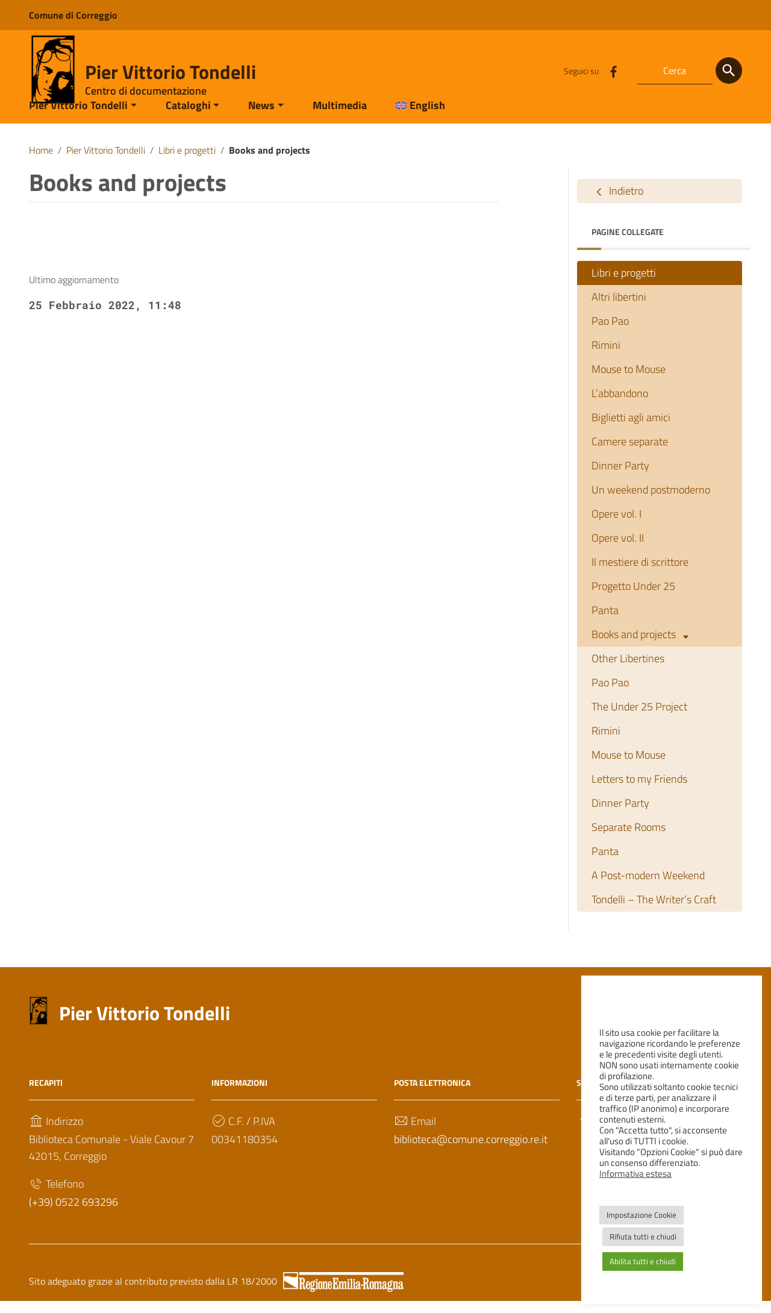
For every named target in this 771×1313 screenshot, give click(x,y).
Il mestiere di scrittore (640, 574)
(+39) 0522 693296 (73, 1213)
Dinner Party (620, 477)
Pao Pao (610, 333)
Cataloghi (188, 116)
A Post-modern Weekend (648, 887)
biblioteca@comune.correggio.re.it (471, 1150)
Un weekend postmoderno (651, 502)
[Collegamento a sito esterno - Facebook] (613, 70)
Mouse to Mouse (629, 381)
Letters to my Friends (639, 791)
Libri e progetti (187, 161)
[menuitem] (413, 118)
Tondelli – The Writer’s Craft (654, 911)
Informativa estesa (635, 1173)
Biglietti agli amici (631, 429)
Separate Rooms (629, 839)
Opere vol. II (618, 550)
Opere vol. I (616, 526)
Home (41, 161)
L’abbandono (620, 405)
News (261, 116)
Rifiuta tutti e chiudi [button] (643, 1236)
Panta (605, 622)
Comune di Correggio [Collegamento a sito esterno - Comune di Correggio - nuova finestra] (73, 15)
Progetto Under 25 (633, 598)
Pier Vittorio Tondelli (170, 71)
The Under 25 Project (639, 718)
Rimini (606, 357)
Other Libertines (628, 670)
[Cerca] (729, 70)
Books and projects (642, 646)
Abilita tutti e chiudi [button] (643, 1261)
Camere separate (630, 453)
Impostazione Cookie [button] (641, 1215)
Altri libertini (619, 309)
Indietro (617, 203)
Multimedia (340, 116)
